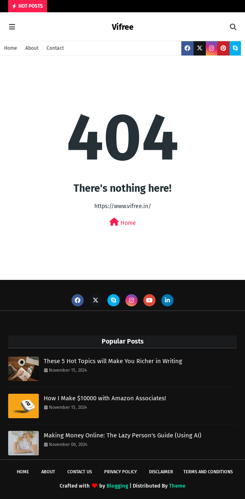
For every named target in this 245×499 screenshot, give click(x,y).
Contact (55, 48)
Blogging (117, 486)
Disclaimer (161, 472)
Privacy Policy (120, 472)
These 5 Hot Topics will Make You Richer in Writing (113, 361)
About (31, 48)
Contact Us (79, 472)
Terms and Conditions (208, 472)
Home (10, 48)
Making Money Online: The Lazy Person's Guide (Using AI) (122, 435)
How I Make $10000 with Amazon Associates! (105, 398)
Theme (177, 486)
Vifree (123, 27)
